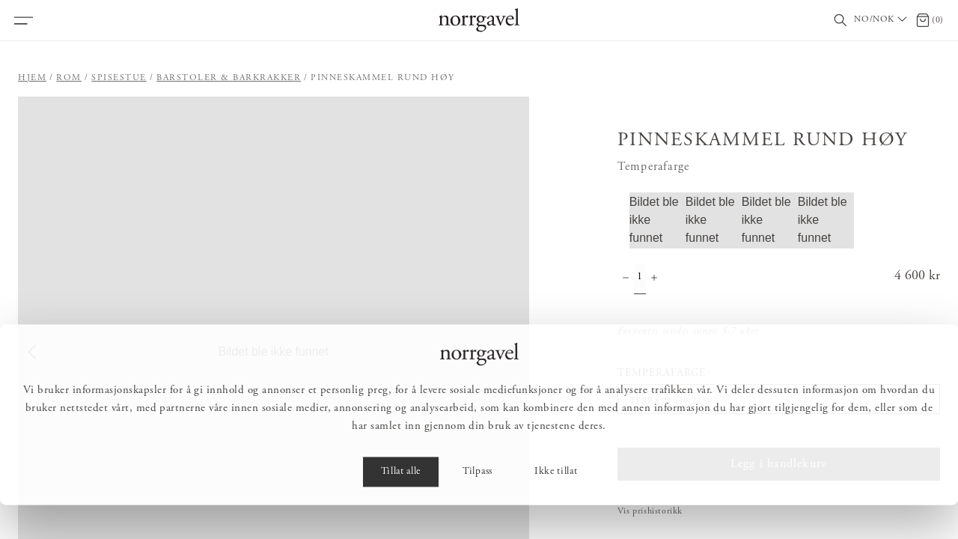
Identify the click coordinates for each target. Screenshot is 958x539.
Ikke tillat (555, 506)
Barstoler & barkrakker (228, 77)
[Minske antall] (625, 279)
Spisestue (119, 77)
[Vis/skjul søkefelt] (840, 20)
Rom (69, 77)
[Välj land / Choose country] (881, 20)
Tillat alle (401, 506)
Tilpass (477, 506)
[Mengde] (640, 279)
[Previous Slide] (32, 352)
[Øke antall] (654, 279)
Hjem (32, 77)
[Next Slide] (515, 352)
